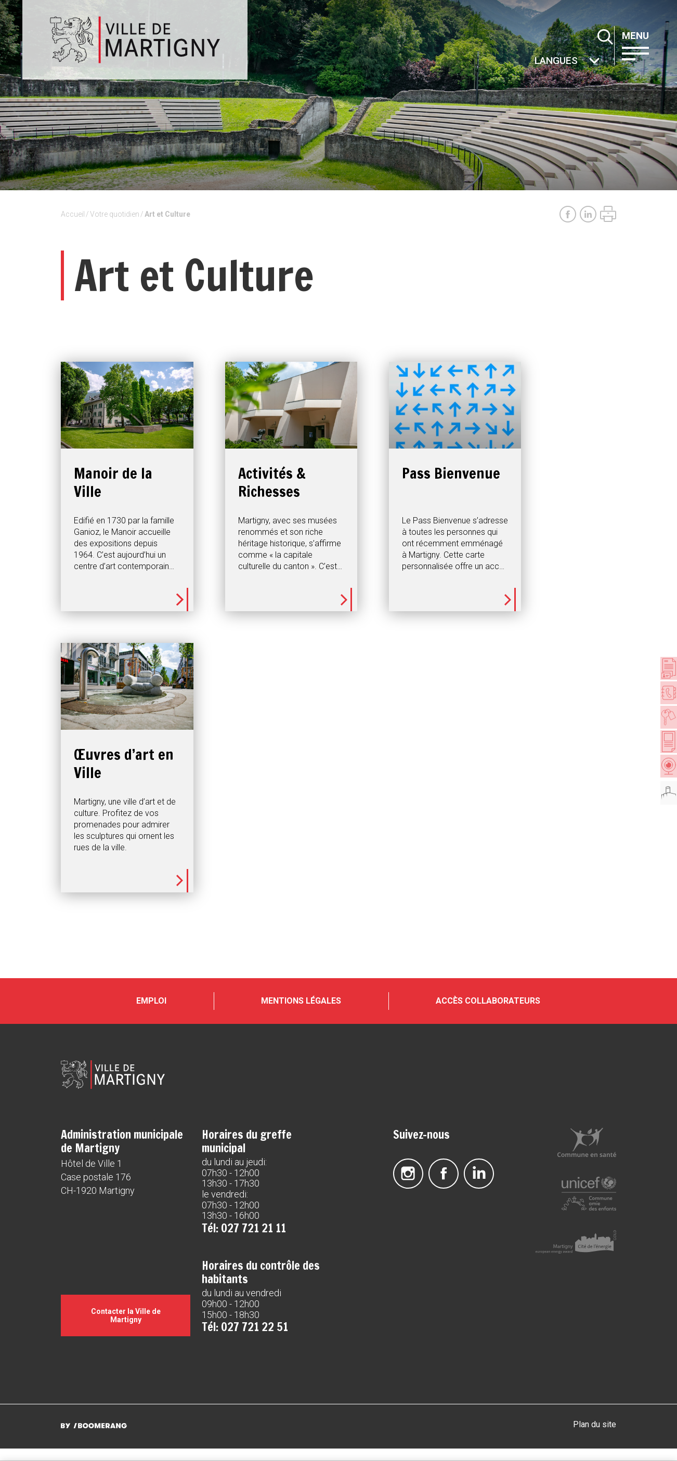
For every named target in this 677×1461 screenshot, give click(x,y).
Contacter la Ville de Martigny (126, 1331)
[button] (644, 52)
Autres (535, 61)
